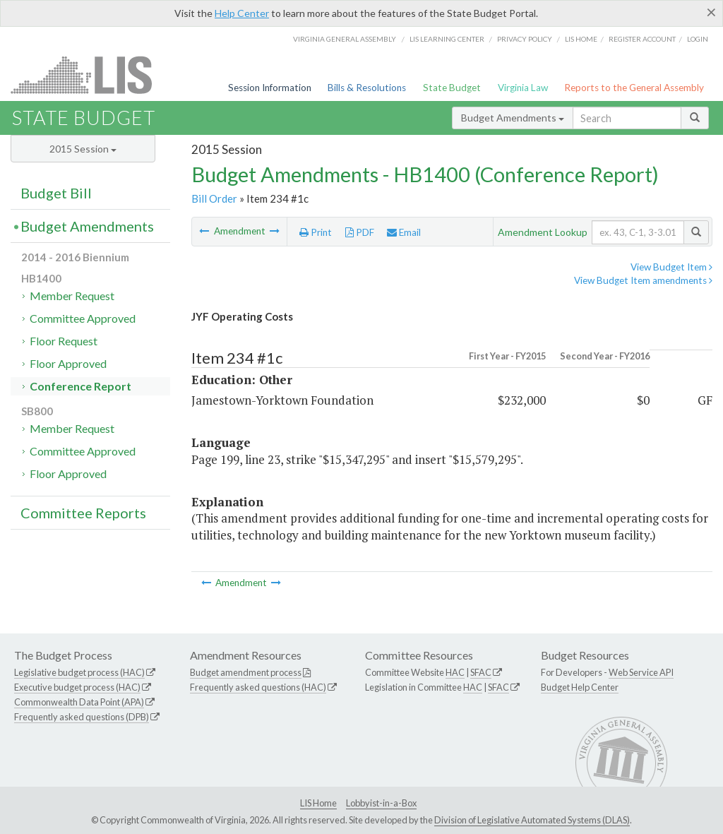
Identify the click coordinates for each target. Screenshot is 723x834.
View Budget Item (671, 267)
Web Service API (641, 672)
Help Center (242, 13)
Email (404, 232)
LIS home (581, 39)
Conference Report (80, 386)
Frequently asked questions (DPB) (81, 716)
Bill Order (214, 198)
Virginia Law (523, 87)
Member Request (72, 295)
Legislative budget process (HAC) (79, 672)
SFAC (480, 672)
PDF (359, 232)
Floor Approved (68, 363)
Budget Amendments (512, 118)
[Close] (711, 12)
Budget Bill (56, 192)
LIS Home (318, 803)
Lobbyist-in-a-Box (381, 803)
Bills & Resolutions (367, 87)
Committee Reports (83, 512)
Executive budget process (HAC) (77, 687)
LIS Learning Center (447, 39)
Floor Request (63, 340)
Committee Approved (83, 318)
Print (315, 232)
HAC (455, 672)
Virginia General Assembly (344, 39)
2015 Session (82, 149)
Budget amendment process (245, 672)
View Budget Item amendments (643, 280)
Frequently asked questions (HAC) (258, 687)
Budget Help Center (580, 687)
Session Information (269, 87)
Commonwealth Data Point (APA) (79, 702)
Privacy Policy (524, 39)
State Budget (452, 87)
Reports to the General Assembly (634, 87)
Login (697, 39)
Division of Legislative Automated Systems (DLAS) (532, 820)
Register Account (642, 39)
